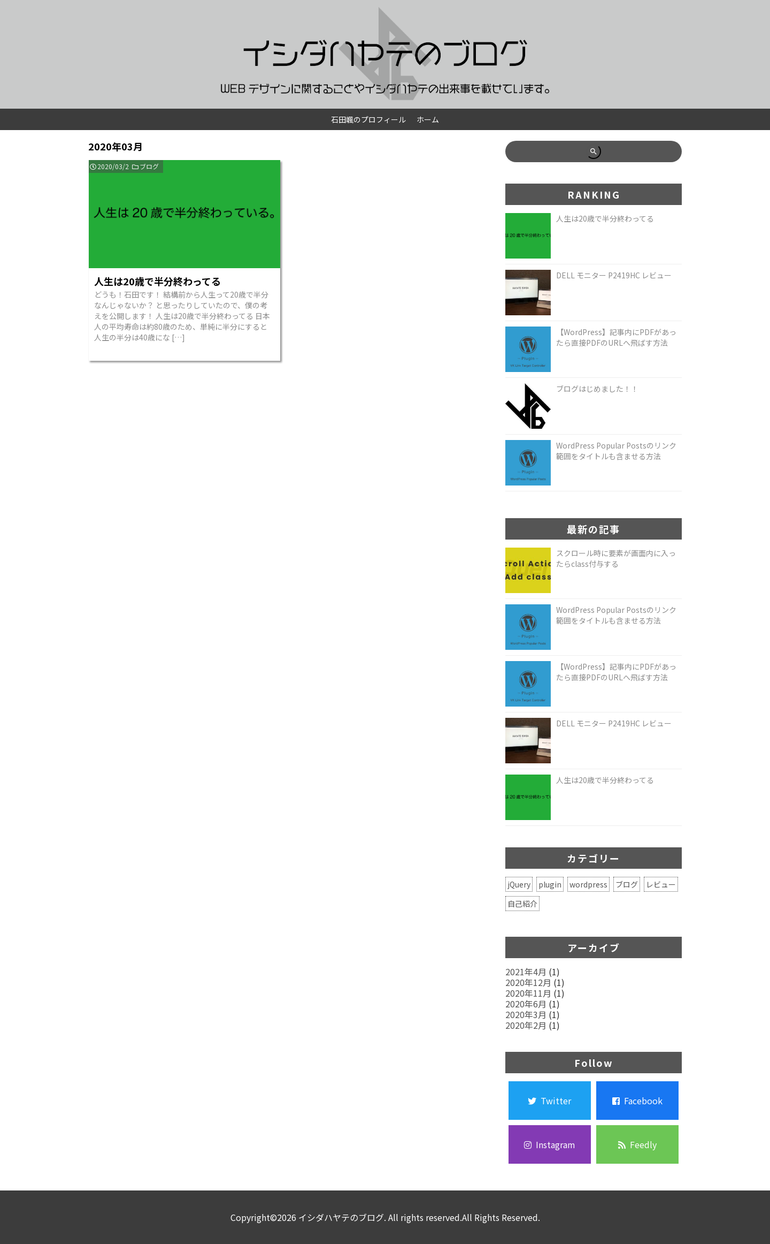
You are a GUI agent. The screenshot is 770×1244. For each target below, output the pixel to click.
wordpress (588, 884)
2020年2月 (525, 1025)
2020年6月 (525, 1003)
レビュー (661, 884)
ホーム (428, 119)
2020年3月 (525, 1014)
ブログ (149, 166)
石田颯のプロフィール (368, 119)
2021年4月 (525, 971)
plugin (549, 884)
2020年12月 (528, 982)
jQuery (518, 884)
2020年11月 (528, 993)
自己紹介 (522, 903)
